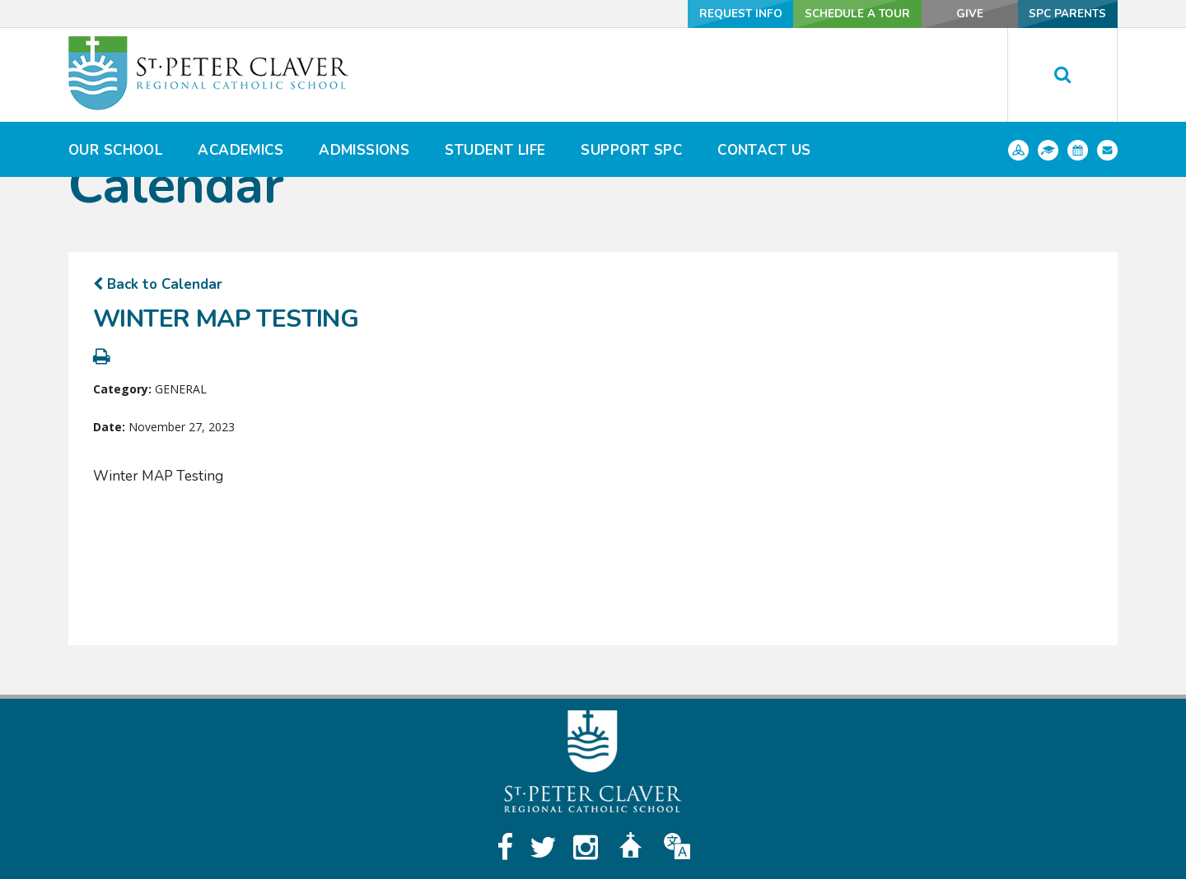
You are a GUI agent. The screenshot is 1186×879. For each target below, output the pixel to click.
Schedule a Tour (831, 13)
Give (953, 13)
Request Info (709, 13)
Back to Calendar (157, 284)
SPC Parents (1063, 13)
